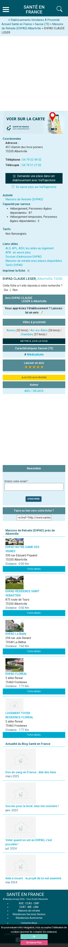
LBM (35, 907)
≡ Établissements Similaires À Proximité (34, 20)
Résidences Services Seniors (29, 914)
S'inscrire (33, 499)
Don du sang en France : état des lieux (30, 772)
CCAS (28, 903)
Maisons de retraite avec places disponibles (33, 261)
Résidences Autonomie (29, 917)
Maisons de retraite (29, 910)
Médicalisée (35, 354)
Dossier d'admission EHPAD (23, 256)
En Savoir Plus (34, 942)
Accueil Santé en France (17, 24)
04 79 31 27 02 (31, 165)
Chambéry (27, 334)
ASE (21, 903)
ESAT (23, 907)
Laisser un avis (34, 363)
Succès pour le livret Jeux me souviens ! (32, 806)
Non (15, 290)
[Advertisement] (34, 72)
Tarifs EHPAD (14, 265)
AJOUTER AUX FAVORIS (34, 377)
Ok (34, 936)
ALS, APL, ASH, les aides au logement (29, 248)
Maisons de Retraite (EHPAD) (24, 199)
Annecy (11, 330)
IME (30, 907)
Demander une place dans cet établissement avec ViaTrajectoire (34, 178)
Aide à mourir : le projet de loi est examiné (33, 878)
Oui (6, 290)
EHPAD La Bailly (15, 634)
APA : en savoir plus (18, 252)
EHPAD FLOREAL (16, 674)
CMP (36, 903)
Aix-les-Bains (39, 330)
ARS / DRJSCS (34, 391)
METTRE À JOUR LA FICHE (34, 341)
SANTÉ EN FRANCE (25, 894)
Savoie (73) (42, 24)
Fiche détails (34, 568)
